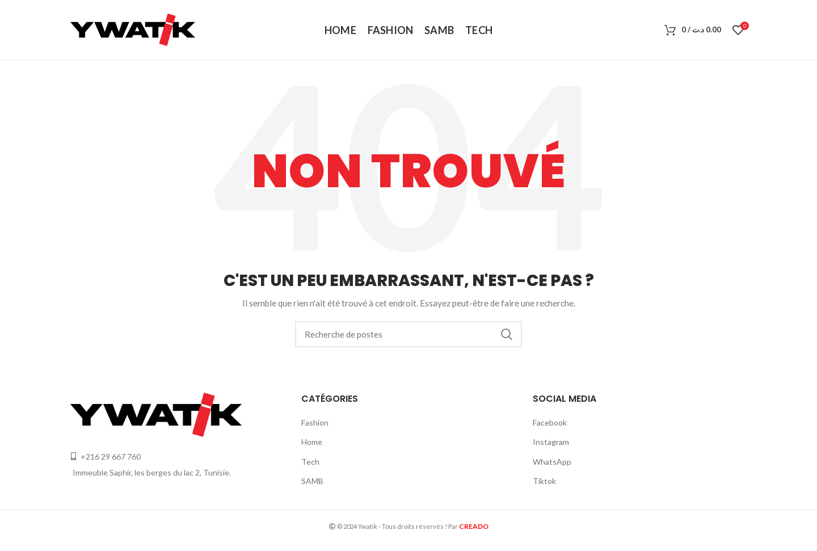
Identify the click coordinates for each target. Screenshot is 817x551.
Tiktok (544, 481)
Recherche (506, 334)
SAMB (312, 481)
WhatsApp (552, 461)
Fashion (315, 422)
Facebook (550, 422)
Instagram (551, 442)
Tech (310, 461)
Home (311, 442)
